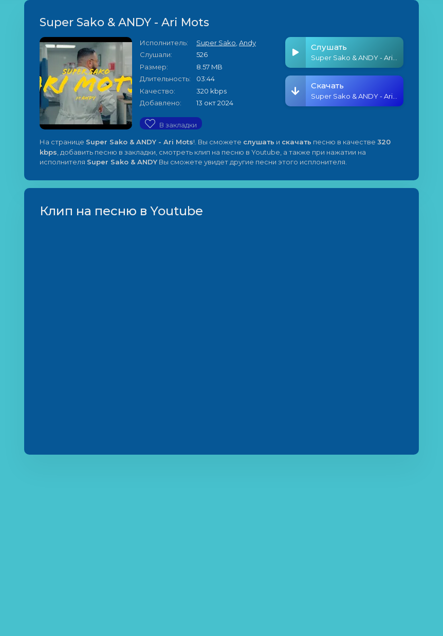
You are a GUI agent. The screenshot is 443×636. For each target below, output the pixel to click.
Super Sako (216, 43)
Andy (247, 43)
